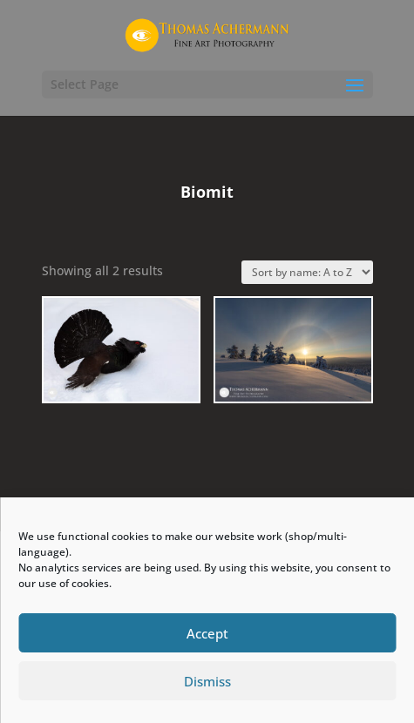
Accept (207, 633)
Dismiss (207, 681)
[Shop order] (307, 272)
